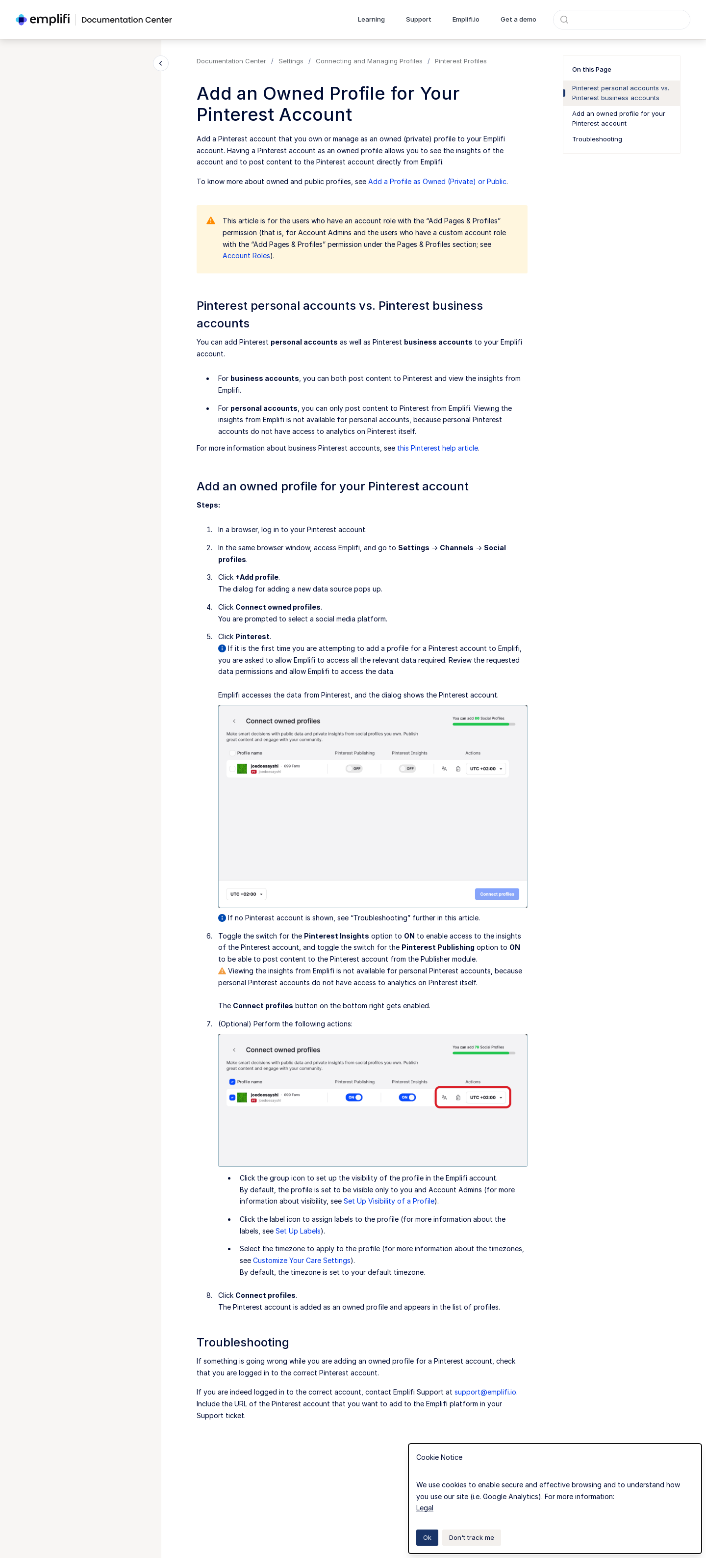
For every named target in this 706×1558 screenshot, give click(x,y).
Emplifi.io (466, 19)
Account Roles (246, 255)
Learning (371, 19)
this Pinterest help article (437, 448)
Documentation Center (231, 61)
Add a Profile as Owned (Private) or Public (437, 181)
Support (418, 19)
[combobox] (622, 19)
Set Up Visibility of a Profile (389, 1201)
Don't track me (471, 1537)
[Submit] (564, 19)
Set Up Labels (298, 1231)
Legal (424, 1508)
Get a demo (518, 19)
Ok (427, 1537)
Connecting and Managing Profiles (369, 61)
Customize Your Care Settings (302, 1260)
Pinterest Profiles (461, 61)
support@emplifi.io (485, 1392)
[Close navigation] (161, 63)
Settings (290, 61)
